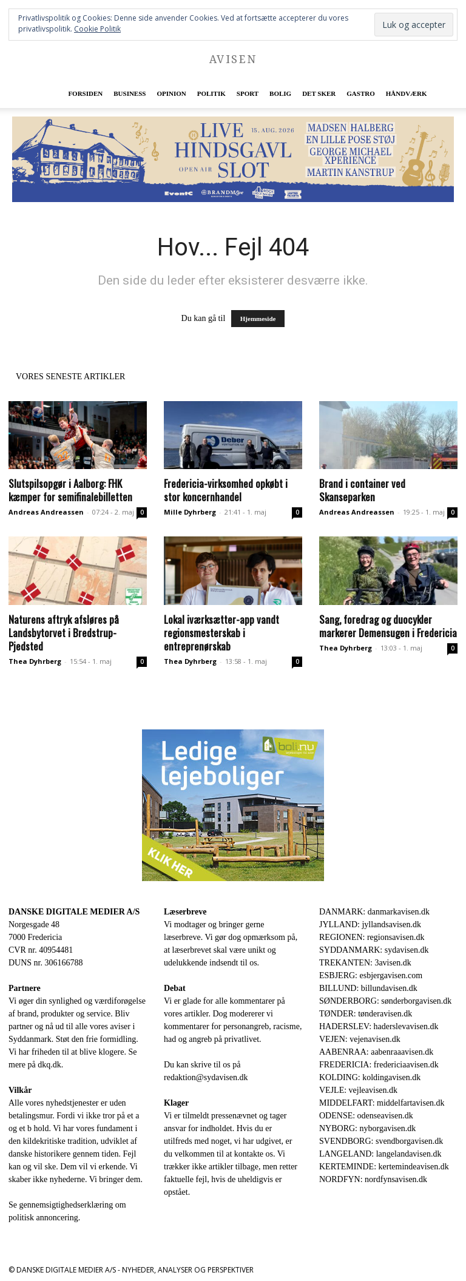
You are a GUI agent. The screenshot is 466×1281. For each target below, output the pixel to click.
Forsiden (85, 93)
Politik (211, 93)
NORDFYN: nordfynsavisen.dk (373, 1179)
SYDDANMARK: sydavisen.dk (373, 950)
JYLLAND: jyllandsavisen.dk (370, 924)
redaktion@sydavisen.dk (206, 1077)
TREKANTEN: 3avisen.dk (365, 962)
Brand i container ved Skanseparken (362, 490)
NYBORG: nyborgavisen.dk (367, 1128)
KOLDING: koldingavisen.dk (369, 1077)
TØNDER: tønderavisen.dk (365, 1013)
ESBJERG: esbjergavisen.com (370, 975)
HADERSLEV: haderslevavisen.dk (378, 1026)
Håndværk (406, 93)
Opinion (171, 93)
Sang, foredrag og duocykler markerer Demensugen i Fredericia (388, 626)
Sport (247, 93)
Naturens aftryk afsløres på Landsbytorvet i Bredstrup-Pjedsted (63, 633)
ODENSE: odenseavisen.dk (366, 1115)
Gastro (360, 93)
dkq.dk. (50, 1064)
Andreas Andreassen (46, 511)
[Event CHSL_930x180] (233, 159)
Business (129, 93)
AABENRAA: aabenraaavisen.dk (376, 1051)
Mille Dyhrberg (190, 511)
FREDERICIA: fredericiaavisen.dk (379, 1064)
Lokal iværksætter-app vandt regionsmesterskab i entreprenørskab (221, 633)
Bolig (280, 93)
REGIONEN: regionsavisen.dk (371, 937)
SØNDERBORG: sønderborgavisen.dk (385, 1001)
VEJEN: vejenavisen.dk (359, 1039)
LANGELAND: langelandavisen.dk (380, 1153)
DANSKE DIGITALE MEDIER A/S (74, 911)
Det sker (319, 93)
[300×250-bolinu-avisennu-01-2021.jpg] (233, 805)
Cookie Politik (97, 29)
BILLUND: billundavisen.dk (368, 988)
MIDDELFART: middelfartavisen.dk (382, 1102)
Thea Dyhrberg (34, 661)
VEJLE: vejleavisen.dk (358, 1090)
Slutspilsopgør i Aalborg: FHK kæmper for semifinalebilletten (70, 490)
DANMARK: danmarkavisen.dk (374, 911)
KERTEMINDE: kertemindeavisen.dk (384, 1166)
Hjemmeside (258, 318)
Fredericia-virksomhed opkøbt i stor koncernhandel (226, 490)
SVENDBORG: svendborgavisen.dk (381, 1141)
